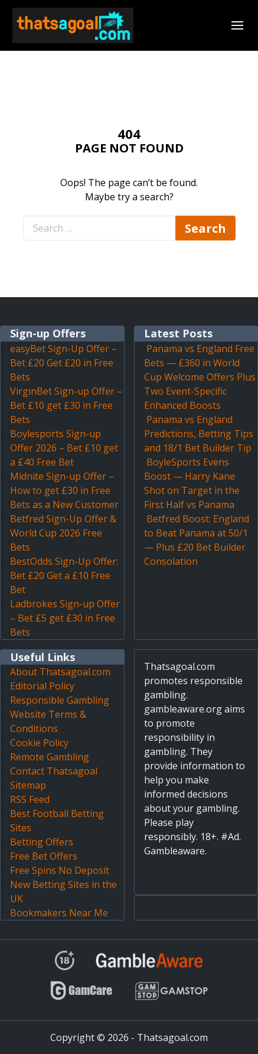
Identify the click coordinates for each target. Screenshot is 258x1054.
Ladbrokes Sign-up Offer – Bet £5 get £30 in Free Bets (65, 618)
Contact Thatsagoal (53, 771)
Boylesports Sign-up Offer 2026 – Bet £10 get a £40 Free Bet (64, 448)
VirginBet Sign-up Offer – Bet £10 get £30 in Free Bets (66, 405)
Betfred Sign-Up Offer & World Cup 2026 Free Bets (63, 533)
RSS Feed (30, 799)
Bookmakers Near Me (59, 912)
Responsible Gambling (59, 700)
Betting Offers (41, 841)
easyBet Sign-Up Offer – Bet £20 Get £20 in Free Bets (63, 362)
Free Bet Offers (43, 856)
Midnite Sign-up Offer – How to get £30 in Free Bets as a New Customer (64, 490)
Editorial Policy (42, 685)
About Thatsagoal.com (60, 671)
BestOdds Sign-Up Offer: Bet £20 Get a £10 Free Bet (64, 575)
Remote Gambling (49, 756)
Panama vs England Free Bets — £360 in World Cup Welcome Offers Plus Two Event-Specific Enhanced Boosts (200, 377)
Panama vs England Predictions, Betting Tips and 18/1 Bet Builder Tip (198, 433)
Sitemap (28, 785)
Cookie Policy (39, 742)
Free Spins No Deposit (59, 870)
